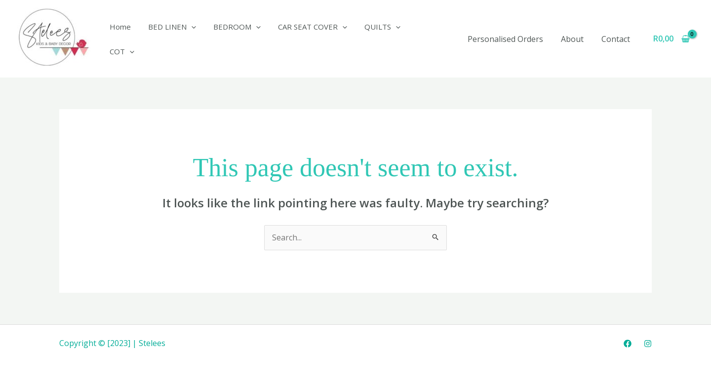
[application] (188, 39)
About (575, 39)
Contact (616, 39)
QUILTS (372, 39)
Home (119, 39)
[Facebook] (628, 344)
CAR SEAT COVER (304, 39)
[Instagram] (648, 344)
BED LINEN (169, 39)
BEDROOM (231, 39)
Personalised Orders (510, 39)
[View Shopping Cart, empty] (671, 39)
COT (416, 39)
